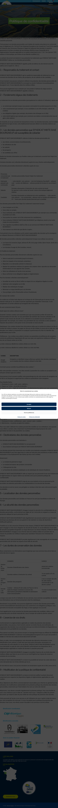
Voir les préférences (29, 412)
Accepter (29, 404)
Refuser (29, 408)
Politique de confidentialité (34, 416)
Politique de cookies (22, 416)
